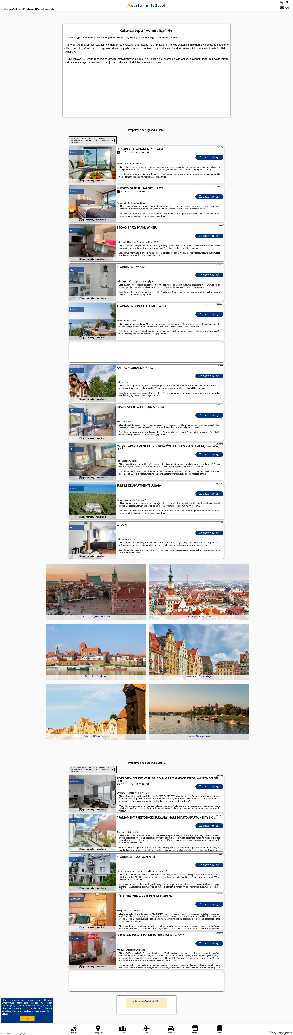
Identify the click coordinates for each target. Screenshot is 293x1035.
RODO (5, 1013)
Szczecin (74, 820)
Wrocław (74, 781)
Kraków (74, 938)
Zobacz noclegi (209, 157)
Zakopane (75, 898)
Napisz (289, 1034)
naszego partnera (158, 176)
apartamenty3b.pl (146, 5)
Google (48, 1000)
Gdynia (74, 859)
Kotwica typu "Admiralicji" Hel (146, 1001)
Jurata (73, 152)
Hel (72, 230)
